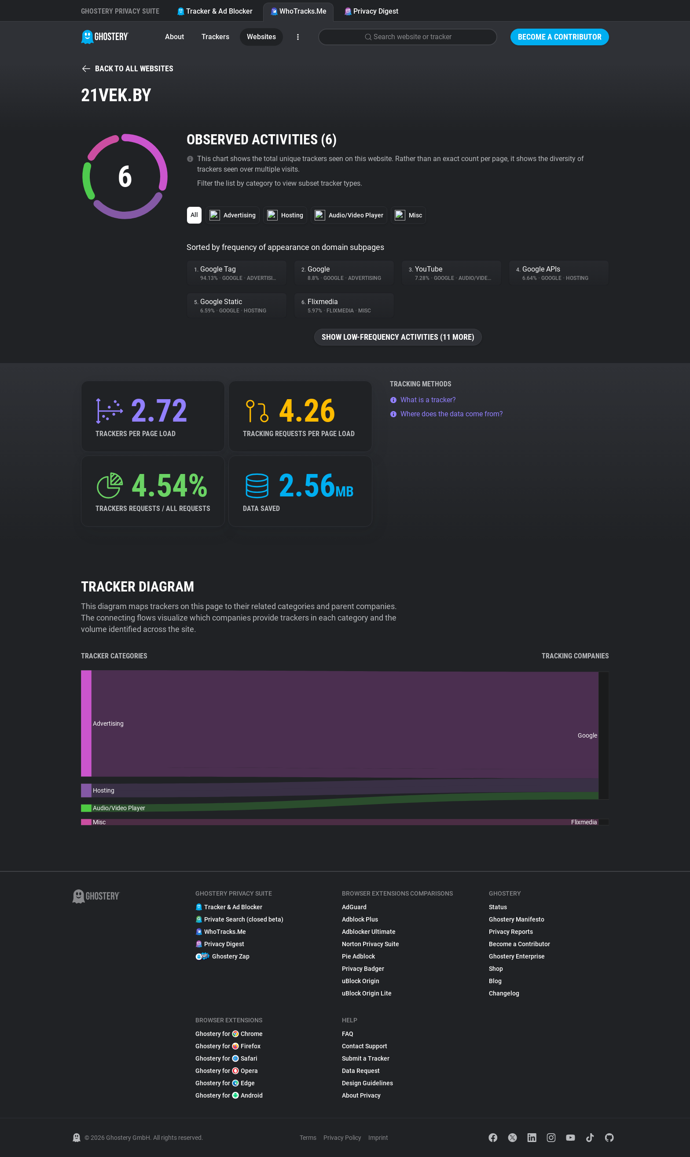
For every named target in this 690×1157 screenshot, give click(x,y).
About (174, 37)
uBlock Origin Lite (367, 993)
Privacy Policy (342, 1137)
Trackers (215, 37)
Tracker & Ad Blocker (215, 11)
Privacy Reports (511, 931)
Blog (495, 980)
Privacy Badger (363, 968)
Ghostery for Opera (226, 1070)
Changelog (504, 993)
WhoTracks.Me (298, 11)
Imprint (378, 1137)
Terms (308, 1137)
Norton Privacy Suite (370, 944)
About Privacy (361, 1095)
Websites (261, 37)
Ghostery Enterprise (517, 956)
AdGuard (354, 907)
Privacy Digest (371, 11)
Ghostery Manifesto (516, 919)
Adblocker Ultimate (369, 931)
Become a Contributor (560, 36)
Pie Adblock (358, 956)
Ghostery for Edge (225, 1083)
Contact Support (364, 1046)
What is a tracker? (423, 400)
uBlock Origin (360, 980)
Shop (496, 968)
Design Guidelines (367, 1083)
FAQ (347, 1033)
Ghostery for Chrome (229, 1033)
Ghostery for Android (229, 1095)
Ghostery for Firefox (228, 1046)
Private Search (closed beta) (239, 919)
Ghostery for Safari (226, 1058)
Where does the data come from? (446, 414)
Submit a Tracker (365, 1058)
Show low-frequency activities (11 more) (398, 337)
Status (498, 907)
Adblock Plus (360, 919)
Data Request (361, 1070)
